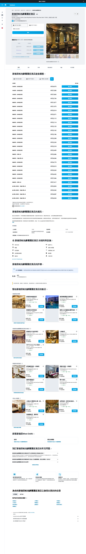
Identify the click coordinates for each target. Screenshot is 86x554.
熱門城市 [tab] (22, 494)
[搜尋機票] (2, 9)
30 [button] (22, 53)
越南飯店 (36, 504)
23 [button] (22, 50)
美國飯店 (58, 502)
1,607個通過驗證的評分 (21, 21)
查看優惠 (41, 306)
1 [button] (40, 37)
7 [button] (37, 40)
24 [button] (25, 50)
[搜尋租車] (2, 14)
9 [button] (54, 40)
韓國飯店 (36, 502)
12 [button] (31, 43)
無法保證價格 (32, 512)
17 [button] (25, 46)
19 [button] (31, 46)
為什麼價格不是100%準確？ (46, 521)
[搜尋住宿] (2, 11)
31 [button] (25, 53)
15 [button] (40, 43)
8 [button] (40, 40)
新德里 (27, 10)
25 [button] (28, 50)
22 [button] (40, 46)
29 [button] (40, 50)
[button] (83, 1)
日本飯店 (14, 502)
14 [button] (37, 43)
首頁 (12, 10)
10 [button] (25, 43)
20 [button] (34, 46)
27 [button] (34, 50)
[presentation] (58, 61)
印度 (16, 10)
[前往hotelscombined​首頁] (10, 4)
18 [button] (28, 46)
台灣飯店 (36, 500)
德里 (22, 10)
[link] (19, 323)
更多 (13, 222)
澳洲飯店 (14, 500)
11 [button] (28, 43)
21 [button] (37, 46)
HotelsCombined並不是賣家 (46, 516)
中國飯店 (58, 500)
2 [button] (54, 37)
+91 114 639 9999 (16, 19)
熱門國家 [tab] (15, 494)
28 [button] (37, 50)
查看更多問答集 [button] (35, 464)
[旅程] (2, 21)
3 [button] (57, 37)
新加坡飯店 (15, 504)
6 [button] (34, 40)
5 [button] (31, 40)
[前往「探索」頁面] (2, 17)
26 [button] (31, 50)
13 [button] (34, 43)
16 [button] (22, 46)
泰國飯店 (14, 506)
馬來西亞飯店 (59, 504)
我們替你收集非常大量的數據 (46, 519)
